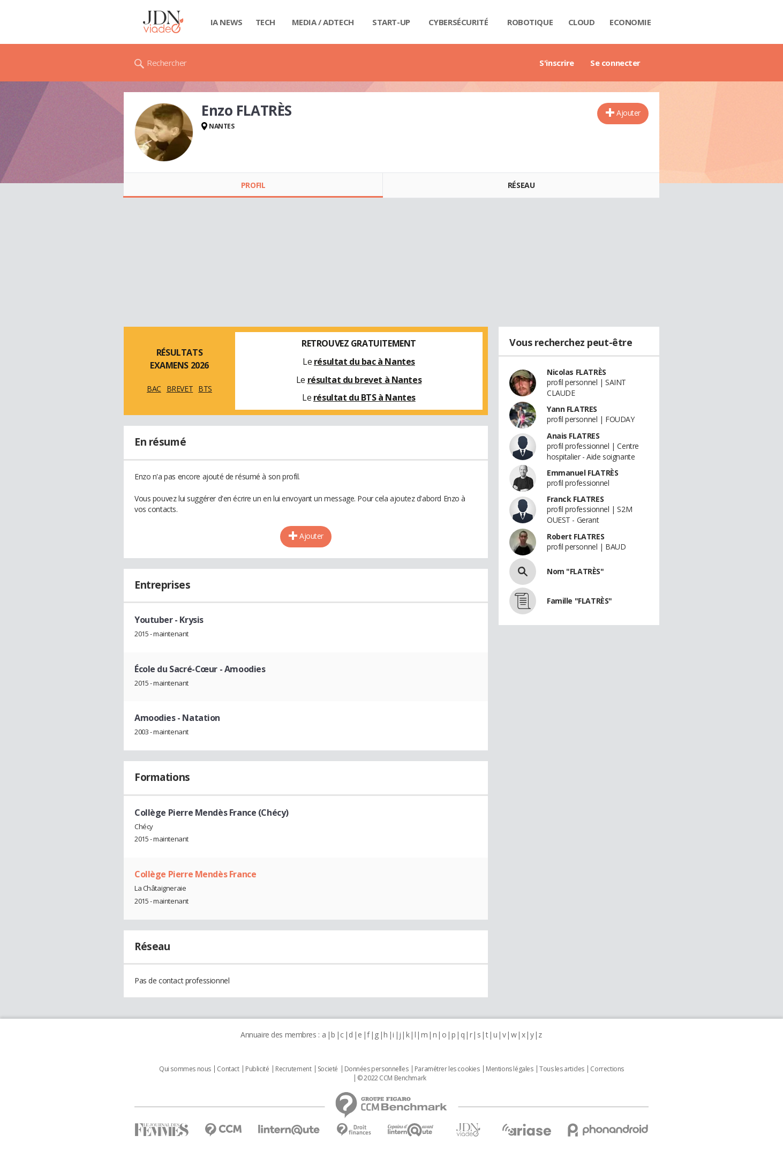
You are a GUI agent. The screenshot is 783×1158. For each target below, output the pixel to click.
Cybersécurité (458, 22)
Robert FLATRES (575, 536)
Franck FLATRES (575, 499)
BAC (154, 389)
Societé (328, 1069)
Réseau (521, 185)
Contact (228, 1069)
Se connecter (615, 62)
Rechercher (167, 62)
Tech (265, 22)
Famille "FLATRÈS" (579, 601)
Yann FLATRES (572, 409)
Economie (630, 22)
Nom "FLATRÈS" (575, 571)
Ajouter (628, 113)
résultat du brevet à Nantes (364, 380)
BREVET (180, 389)
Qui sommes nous (185, 1069)
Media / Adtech (323, 22)
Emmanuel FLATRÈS (582, 473)
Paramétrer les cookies (447, 1069)
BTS (205, 389)
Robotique (530, 22)
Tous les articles (561, 1069)
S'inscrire (556, 62)
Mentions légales (509, 1069)
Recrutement (293, 1069)
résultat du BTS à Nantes (364, 397)
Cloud (581, 22)
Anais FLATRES (573, 436)
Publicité (257, 1069)
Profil (253, 185)
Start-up (391, 22)
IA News (226, 22)
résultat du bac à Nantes (364, 361)
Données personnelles (376, 1069)
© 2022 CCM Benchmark (391, 1078)
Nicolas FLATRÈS (576, 372)
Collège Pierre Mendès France (195, 874)
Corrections (606, 1069)
